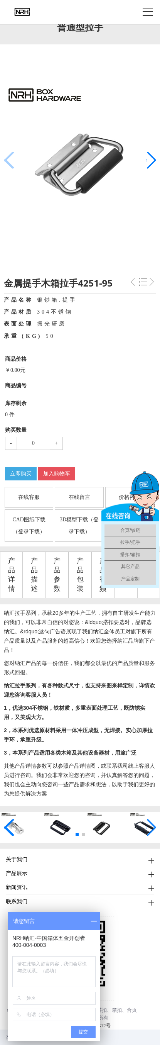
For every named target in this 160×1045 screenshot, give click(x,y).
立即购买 (21, 474)
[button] (151, 160)
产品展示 (16, 873)
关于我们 (16, 859)
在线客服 (29, 497)
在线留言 (79, 497)
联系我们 (16, 901)
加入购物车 (56, 474)
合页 (132, 1010)
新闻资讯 (16, 887)
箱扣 (117, 1010)
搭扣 (102, 1010)
